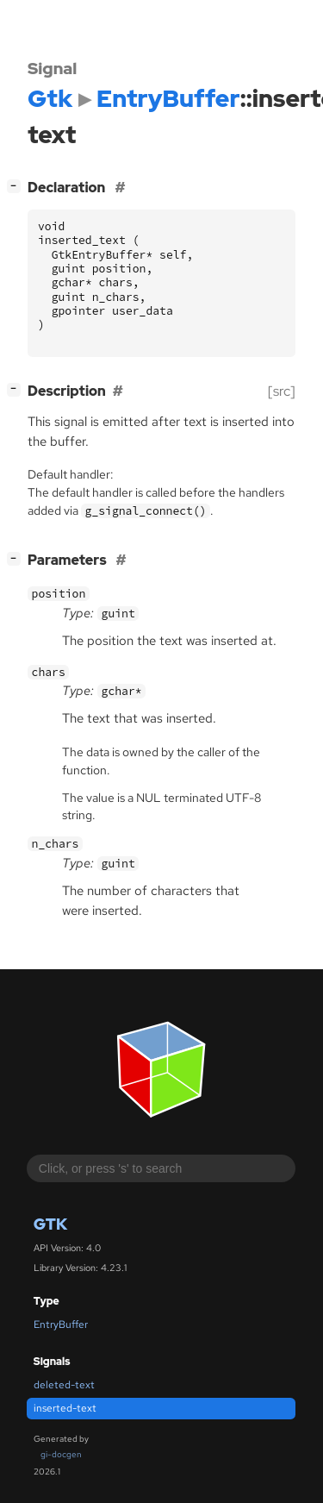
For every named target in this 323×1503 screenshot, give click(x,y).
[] (17, 185)
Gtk (50, 1224)
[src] (281, 391)
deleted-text (64, 1385)
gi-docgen (61, 1454)
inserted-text (65, 1408)
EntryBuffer (61, 1324)
